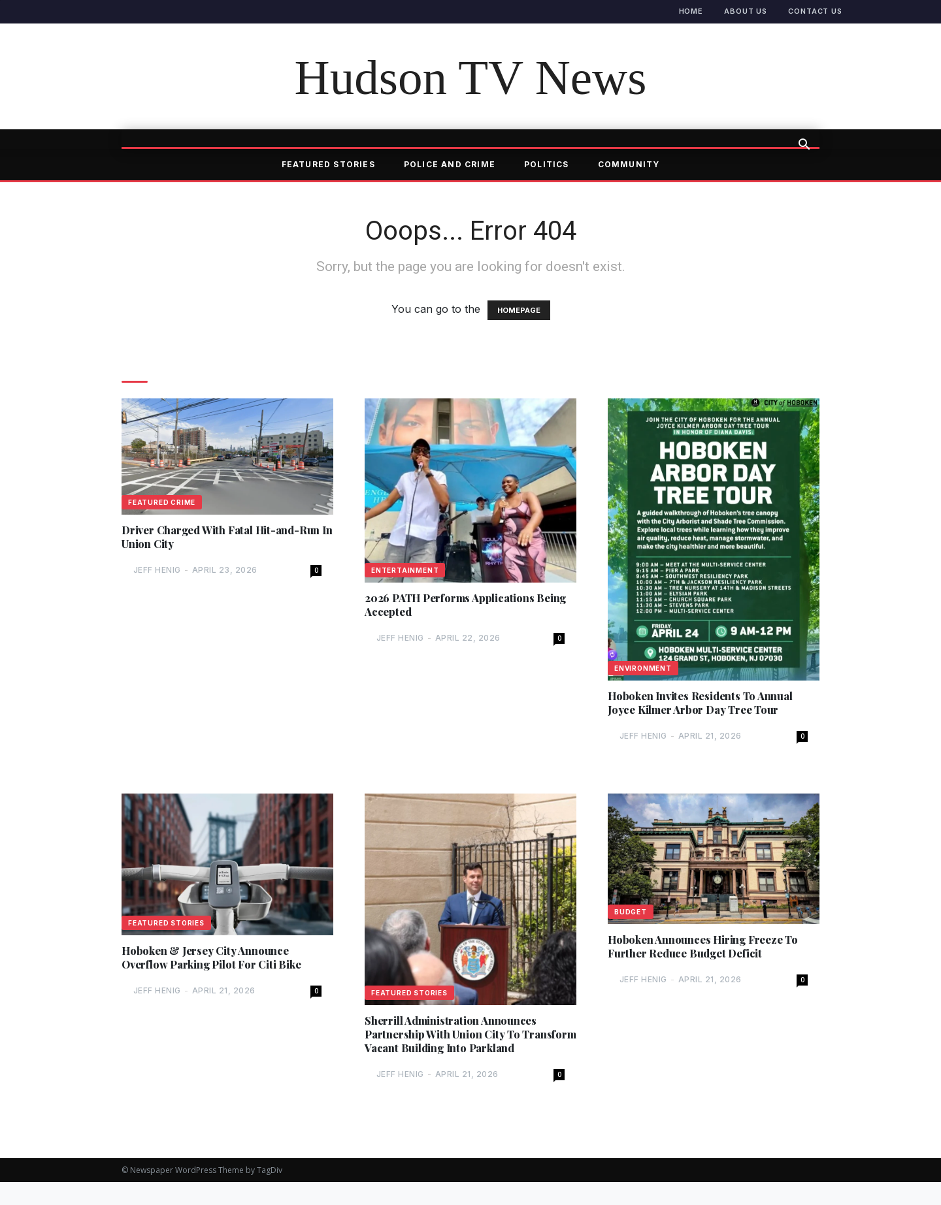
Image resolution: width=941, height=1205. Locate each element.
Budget (630, 915)
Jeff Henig (157, 573)
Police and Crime (449, 164)
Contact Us (815, 11)
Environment (643, 668)
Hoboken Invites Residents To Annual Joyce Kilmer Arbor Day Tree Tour (708, 704)
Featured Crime (161, 502)
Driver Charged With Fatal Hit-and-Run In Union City (219, 538)
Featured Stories (328, 164)
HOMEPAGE (518, 310)
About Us (745, 11)
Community (629, 164)
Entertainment (404, 570)
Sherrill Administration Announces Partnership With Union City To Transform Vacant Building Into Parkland (457, 1046)
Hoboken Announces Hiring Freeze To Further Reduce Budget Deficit (712, 951)
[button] (803, 145)
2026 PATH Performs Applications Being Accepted (459, 606)
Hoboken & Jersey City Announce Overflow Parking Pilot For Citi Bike (220, 962)
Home (691, 11)
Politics (546, 164)
